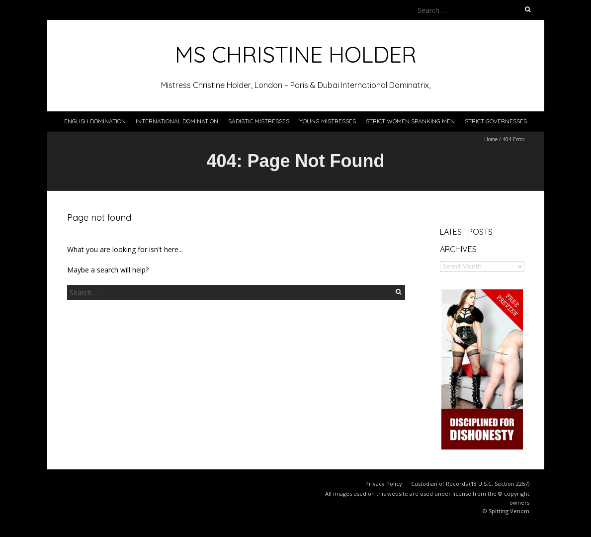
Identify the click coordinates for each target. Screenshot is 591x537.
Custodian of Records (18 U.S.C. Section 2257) (470, 483)
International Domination (177, 121)
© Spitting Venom (506, 511)
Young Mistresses (327, 121)
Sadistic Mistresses (258, 121)
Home (491, 139)
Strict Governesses (496, 121)
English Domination (95, 121)
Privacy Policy (383, 483)
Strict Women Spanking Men (410, 121)
